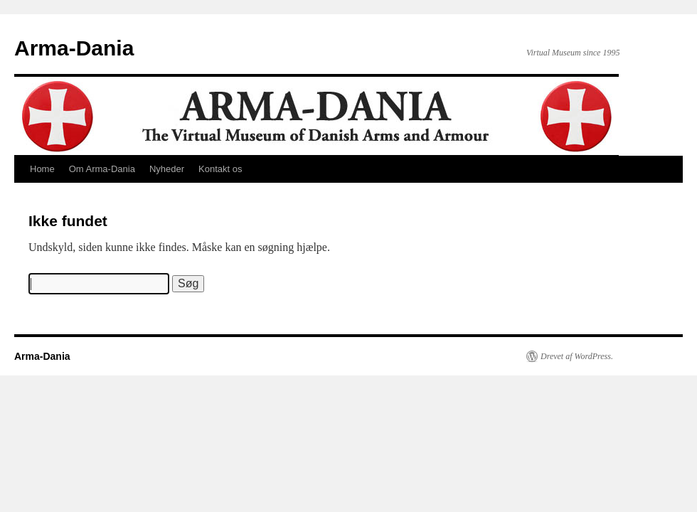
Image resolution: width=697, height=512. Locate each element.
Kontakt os (220, 169)
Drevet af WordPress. (577, 356)
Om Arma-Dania (102, 169)
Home (42, 169)
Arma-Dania (74, 48)
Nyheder (166, 169)
